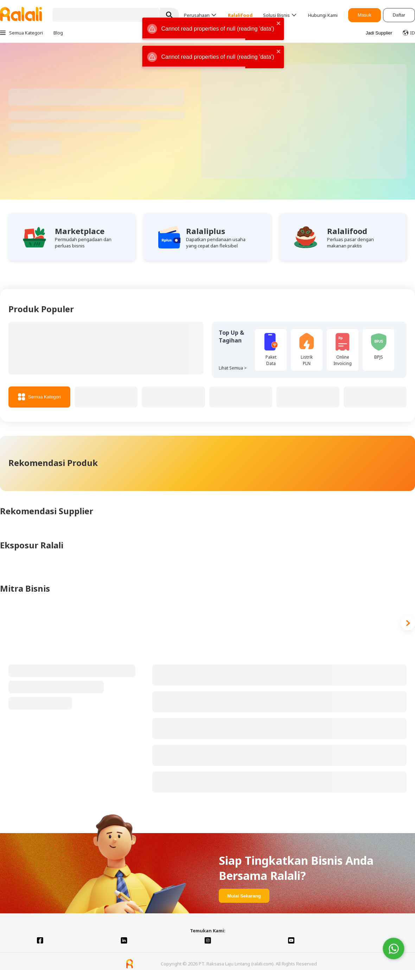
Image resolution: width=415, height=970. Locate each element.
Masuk (364, 15)
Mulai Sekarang (244, 896)
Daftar (399, 15)
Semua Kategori (39, 397)
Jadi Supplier (379, 33)
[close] (278, 23)
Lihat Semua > (233, 368)
